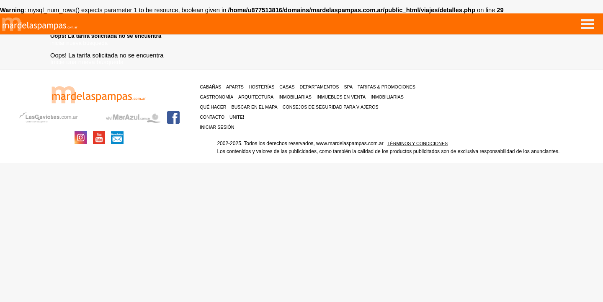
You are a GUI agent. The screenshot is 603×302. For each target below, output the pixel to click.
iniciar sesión (217, 127)
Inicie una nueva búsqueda (87, 62)
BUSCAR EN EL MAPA (255, 106)
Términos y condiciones (417, 143)
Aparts (235, 86)
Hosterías (262, 86)
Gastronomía (216, 96)
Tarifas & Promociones (386, 86)
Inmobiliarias (295, 96)
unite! (236, 117)
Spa (348, 86)
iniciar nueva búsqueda (79, 43)
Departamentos (319, 86)
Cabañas (210, 86)
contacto (212, 117)
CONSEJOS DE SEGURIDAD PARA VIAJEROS (331, 106)
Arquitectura (255, 96)
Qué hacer (213, 106)
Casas (286, 86)
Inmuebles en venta (341, 96)
